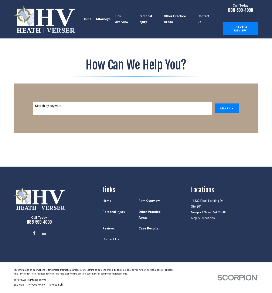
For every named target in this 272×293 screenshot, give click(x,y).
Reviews (108, 228)
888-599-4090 (240, 10)
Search (227, 108)
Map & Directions (203, 218)
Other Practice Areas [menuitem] (175, 19)
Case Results (148, 228)
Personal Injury (113, 212)
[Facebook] (34, 233)
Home (106, 201)
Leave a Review (241, 28)
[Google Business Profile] (44, 233)
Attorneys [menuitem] (103, 19)
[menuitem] (19, 284)
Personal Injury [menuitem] (145, 19)
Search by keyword (48, 106)
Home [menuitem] (86, 19)
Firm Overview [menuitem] (121, 19)
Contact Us (110, 239)
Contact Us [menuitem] (203, 19)
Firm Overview (149, 201)
